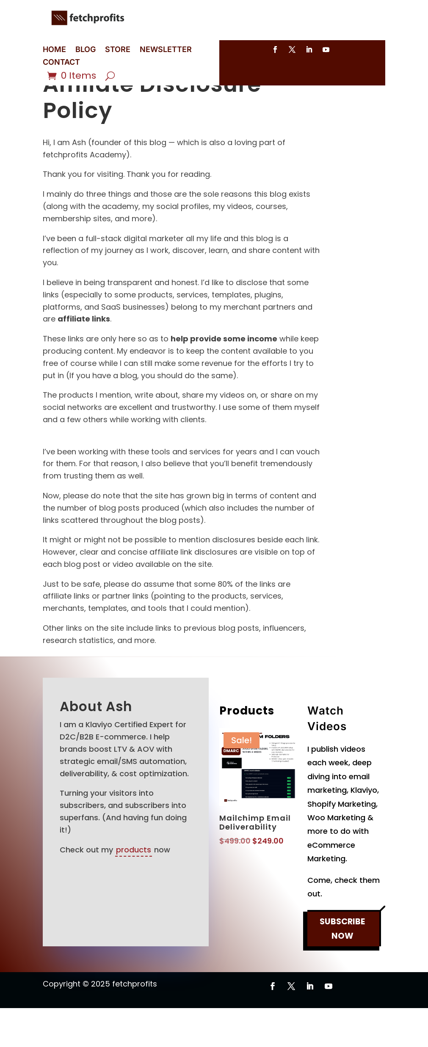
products (133, 888)
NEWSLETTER (166, 50)
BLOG (85, 50)
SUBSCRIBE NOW (342, 969)
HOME (54, 50)
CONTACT (61, 62)
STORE (117, 50)
